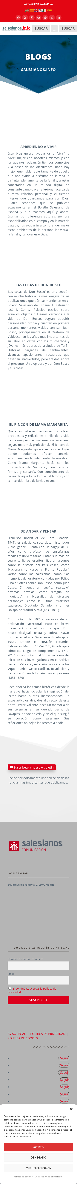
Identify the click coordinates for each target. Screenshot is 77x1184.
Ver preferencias (38, 1168)
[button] (71, 1109)
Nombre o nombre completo (25, 959)
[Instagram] (32, 17)
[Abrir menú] (54, 28)
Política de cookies (23, 1176)
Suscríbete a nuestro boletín (34, 767)
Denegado (38, 1157)
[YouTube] (38, 17)
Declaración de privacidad (48, 1176)
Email (11, 974)
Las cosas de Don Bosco (38, 285)
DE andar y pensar (38, 531)
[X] (25, 17)
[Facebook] (18, 17)
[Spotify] (45, 17)
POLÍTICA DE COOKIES (23, 1038)
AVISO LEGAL (17, 1034)
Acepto (38, 1147)
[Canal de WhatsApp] (52, 17)
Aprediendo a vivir (38, 146)
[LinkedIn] (58, 17)
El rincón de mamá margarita (38, 424)
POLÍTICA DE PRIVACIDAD (47, 1034)
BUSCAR (41, 28)
